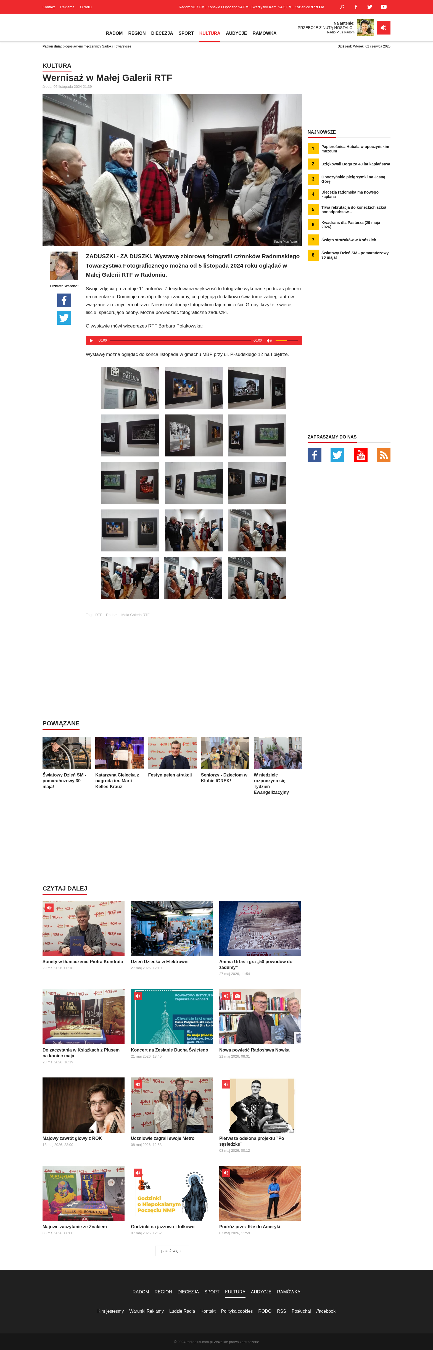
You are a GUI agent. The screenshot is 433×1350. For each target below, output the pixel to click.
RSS (281, 1311)
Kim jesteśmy (110, 1311)
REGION (137, 33)
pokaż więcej (172, 1251)
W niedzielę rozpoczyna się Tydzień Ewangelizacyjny (278, 766)
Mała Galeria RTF (135, 615)
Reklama (67, 7)
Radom (112, 615)
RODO (264, 1311)
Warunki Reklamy (146, 1311)
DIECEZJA (162, 33)
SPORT (186, 33)
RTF (98, 615)
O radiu (86, 7)
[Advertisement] (193, 655)
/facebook (326, 1311)
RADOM (114, 33)
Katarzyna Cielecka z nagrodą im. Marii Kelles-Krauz (119, 763)
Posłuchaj (301, 1311)
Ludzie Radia (182, 1311)
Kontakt (49, 7)
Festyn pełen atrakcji (172, 757)
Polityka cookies (237, 1311)
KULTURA (209, 33)
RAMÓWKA (264, 33)
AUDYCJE (236, 33)
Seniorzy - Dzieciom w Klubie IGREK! (225, 760)
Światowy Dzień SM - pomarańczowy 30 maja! (67, 763)
